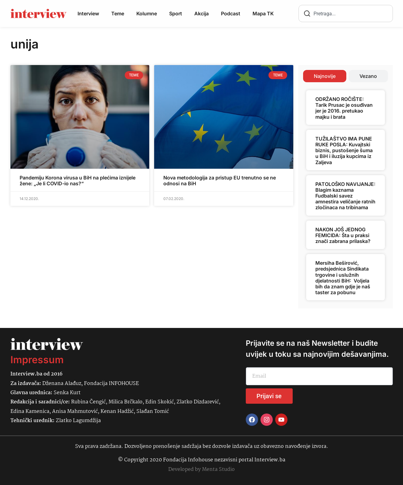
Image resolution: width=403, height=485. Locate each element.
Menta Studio (218, 469)
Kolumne (146, 13)
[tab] (324, 76)
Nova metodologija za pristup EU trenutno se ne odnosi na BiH (219, 181)
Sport (175, 13)
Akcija (201, 13)
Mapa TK (263, 13)
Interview (88, 13)
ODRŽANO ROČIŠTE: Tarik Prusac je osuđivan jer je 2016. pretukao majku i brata (344, 108)
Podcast (230, 13)
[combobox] (345, 13)
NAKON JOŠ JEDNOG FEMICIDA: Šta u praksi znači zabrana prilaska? (343, 235)
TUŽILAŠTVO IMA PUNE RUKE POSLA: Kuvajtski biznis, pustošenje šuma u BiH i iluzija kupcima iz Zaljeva (344, 150)
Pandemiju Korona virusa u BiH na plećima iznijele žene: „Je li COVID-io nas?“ (77, 181)
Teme (117, 13)
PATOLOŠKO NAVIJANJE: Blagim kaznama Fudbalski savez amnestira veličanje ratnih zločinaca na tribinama (345, 196)
